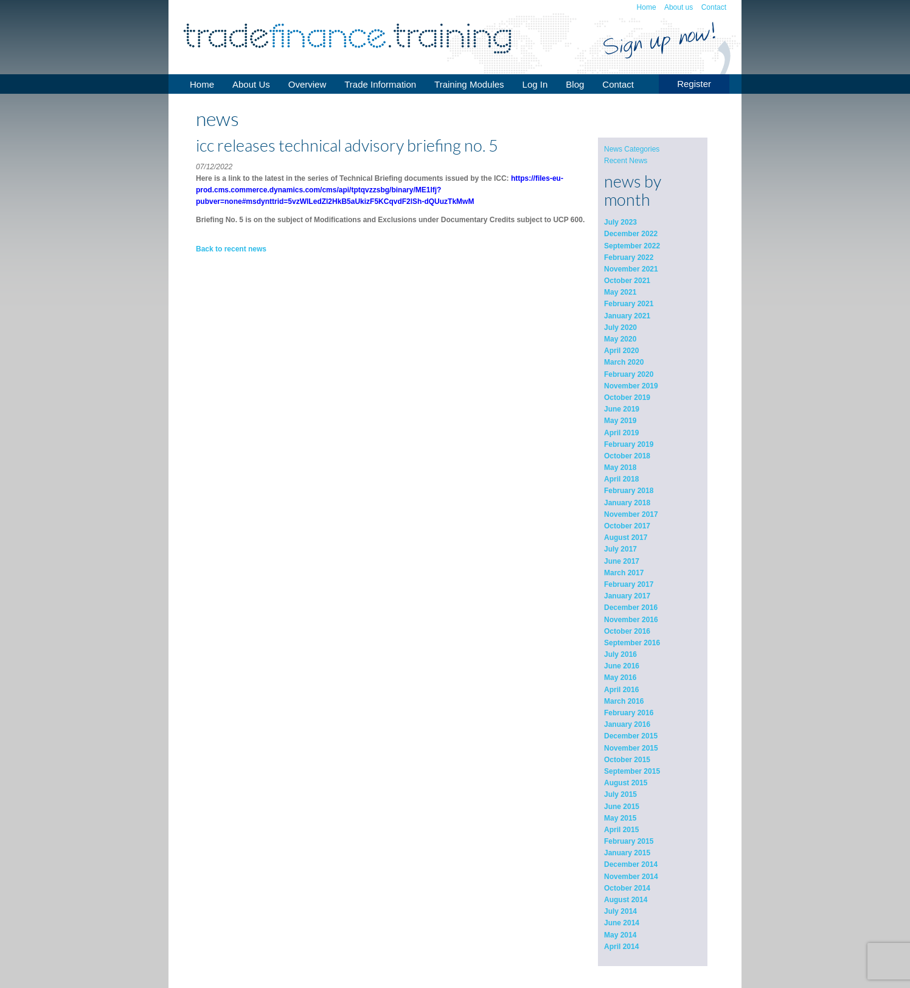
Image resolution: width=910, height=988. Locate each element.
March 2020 (624, 362)
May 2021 (620, 292)
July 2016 (620, 654)
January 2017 (627, 596)
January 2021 (627, 316)
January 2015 (627, 853)
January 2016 (627, 724)
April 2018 (621, 479)
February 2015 (628, 841)
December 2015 (631, 736)
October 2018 (627, 456)
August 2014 (625, 899)
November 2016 (631, 619)
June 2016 (621, 666)
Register (694, 84)
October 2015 (627, 759)
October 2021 (627, 280)
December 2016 (631, 607)
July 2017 (620, 549)
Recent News (625, 160)
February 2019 (628, 444)
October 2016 (627, 631)
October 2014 (627, 888)
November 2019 (631, 386)
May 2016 (620, 677)
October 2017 (627, 526)
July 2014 (620, 911)
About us (678, 7)
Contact (713, 7)
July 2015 (620, 794)
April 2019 (621, 433)
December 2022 (631, 233)
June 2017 (621, 561)
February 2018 (628, 490)
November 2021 (631, 269)
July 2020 (620, 327)
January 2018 (627, 503)
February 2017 (628, 584)
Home (646, 7)
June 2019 (621, 409)
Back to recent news (231, 249)
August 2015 (625, 783)
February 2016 (628, 713)
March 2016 (624, 701)
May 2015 (620, 818)
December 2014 (631, 864)
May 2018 (620, 467)
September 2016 (632, 643)
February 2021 (628, 304)
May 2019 (620, 420)
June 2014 (621, 923)
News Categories (631, 149)
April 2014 (621, 946)
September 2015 (632, 771)
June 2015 (621, 806)
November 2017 (631, 514)
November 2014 (631, 876)
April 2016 (621, 689)
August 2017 (625, 537)
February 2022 (628, 257)
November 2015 (631, 748)
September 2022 (632, 246)
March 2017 (624, 573)
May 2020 (620, 339)
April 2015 (621, 829)
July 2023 (620, 222)
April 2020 (621, 350)
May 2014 (620, 935)
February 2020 (628, 374)
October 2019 (627, 397)
